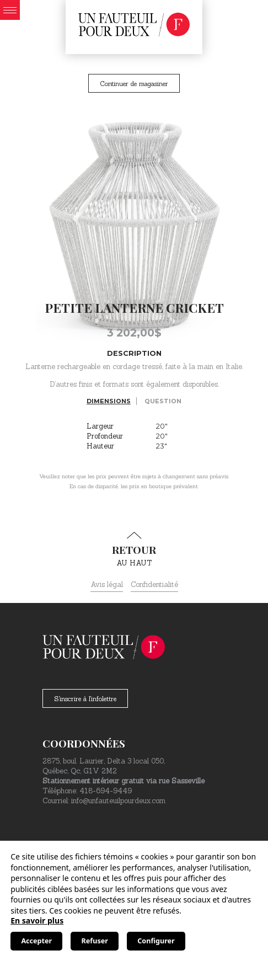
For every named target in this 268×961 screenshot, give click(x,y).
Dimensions (109, 401)
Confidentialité (154, 584)
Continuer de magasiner (134, 83)
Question (162, 401)
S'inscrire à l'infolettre (85, 699)
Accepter (36, 941)
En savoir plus (36, 920)
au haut (134, 549)
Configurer (155, 941)
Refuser (95, 941)
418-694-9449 (105, 791)
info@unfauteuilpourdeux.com (118, 800)
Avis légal (106, 584)
